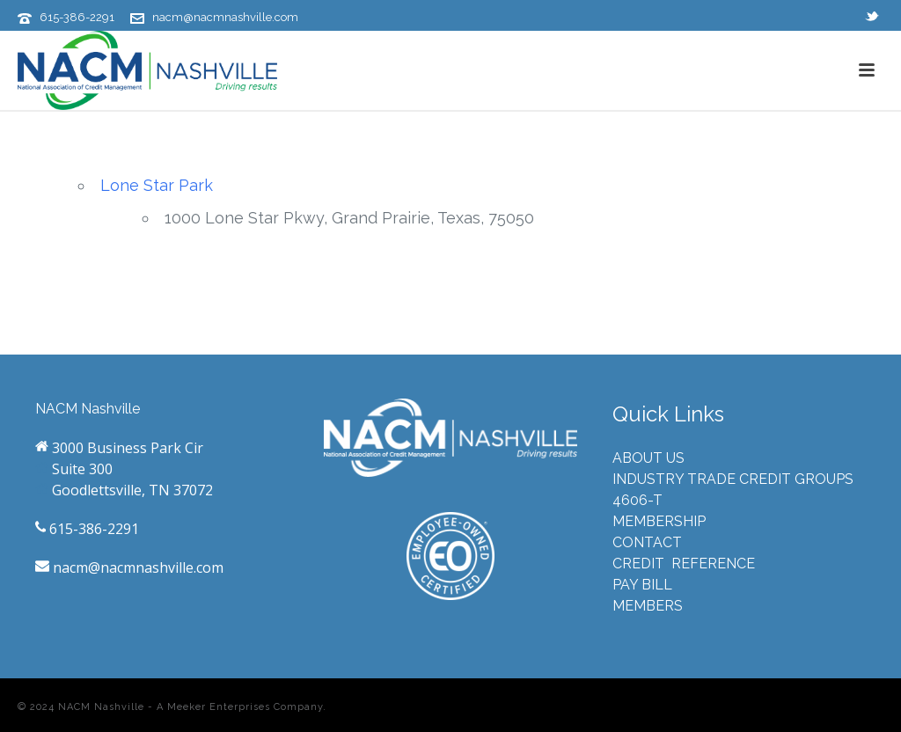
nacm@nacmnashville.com (225, 17)
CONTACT (647, 542)
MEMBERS (647, 605)
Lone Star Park (156, 185)
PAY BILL (642, 584)
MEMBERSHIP (659, 521)
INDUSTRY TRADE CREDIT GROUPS (732, 479)
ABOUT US (648, 458)
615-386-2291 (77, 17)
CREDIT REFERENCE (683, 563)
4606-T (637, 500)
